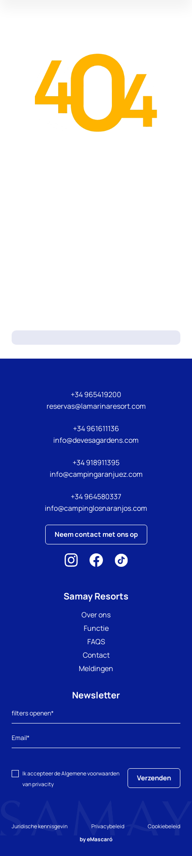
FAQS (96, 641)
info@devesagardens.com (96, 440)
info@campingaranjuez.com (96, 474)
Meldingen (96, 668)
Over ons (96, 615)
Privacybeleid (107, 826)
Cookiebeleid (164, 826)
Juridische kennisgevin (40, 826)
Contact (96, 655)
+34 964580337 (96, 496)
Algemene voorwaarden (90, 773)
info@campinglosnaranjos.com (96, 508)
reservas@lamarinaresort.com (96, 406)
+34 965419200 (96, 394)
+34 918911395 (96, 462)
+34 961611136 (96, 428)
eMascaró (99, 839)
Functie (96, 628)
